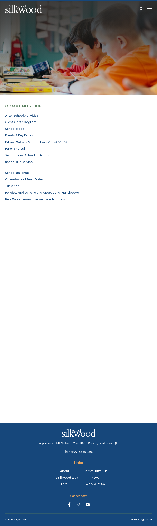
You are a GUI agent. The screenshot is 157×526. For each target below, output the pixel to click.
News (95, 478)
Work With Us (95, 484)
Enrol (64, 484)
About (65, 471)
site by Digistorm (141, 520)
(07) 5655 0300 (83, 452)
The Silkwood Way (65, 478)
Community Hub (95, 471)
